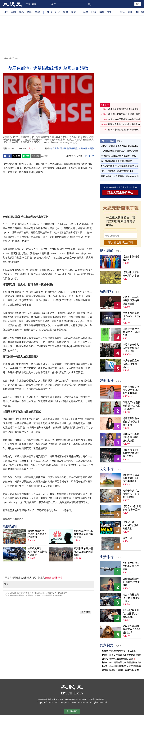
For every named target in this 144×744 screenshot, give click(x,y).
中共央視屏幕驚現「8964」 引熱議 (131, 314)
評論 (57, 12)
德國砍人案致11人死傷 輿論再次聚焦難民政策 (37, 513)
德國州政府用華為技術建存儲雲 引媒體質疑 (83, 495)
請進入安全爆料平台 (120, 191)
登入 (137, 4)
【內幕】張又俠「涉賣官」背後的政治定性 (120, 668)
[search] (70, 4)
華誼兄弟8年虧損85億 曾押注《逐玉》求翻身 (131, 404)
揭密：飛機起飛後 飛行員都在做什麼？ (131, 596)
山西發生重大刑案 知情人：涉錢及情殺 (131, 330)
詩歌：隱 (127, 536)
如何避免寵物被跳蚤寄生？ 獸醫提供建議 (131, 627)
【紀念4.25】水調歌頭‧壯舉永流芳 (132, 507)
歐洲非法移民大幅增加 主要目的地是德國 (83, 513)
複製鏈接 (35, 156)
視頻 (73, 12)
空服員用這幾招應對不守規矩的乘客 (131, 564)
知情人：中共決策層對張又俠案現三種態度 (131, 299)
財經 (93, 12)
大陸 (5, 12)
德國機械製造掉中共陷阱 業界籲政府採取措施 (37, 495)
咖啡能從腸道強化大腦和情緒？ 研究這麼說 (131, 612)
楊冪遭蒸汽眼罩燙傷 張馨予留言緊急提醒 (131, 420)
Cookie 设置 (72, 710)
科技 (85, 12)
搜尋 (89, 4)
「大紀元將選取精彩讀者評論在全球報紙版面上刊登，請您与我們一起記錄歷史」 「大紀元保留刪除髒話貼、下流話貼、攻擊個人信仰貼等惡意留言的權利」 (48, 560)
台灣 (37, 12)
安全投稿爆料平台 (54, 539)
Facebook (7, 156)
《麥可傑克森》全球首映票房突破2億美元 (131, 451)
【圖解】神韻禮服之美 (131, 257)
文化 (109, 12)
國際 (29, 12)
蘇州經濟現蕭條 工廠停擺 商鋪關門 (116, 160)
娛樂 (101, 12)
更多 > (119, 140)
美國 (13, 12)
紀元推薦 (110, 139)
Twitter (16, 156)
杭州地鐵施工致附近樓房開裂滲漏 (123, 108)
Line (26, 156)
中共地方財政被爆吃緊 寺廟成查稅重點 (118, 155)
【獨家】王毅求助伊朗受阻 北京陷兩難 (118, 650)
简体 (73, 156)
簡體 (34, 4)
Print (44, 156)
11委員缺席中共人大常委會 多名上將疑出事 (131, 346)
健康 (130, 12)
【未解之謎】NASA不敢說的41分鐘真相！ (132, 524)
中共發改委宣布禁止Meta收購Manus (131, 362)
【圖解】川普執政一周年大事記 (131, 273)
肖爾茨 (91, 148)
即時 (49, 12)
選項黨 (63, 148)
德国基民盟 (72, 148)
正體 (28, 4)
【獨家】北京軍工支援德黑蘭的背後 (117, 657)
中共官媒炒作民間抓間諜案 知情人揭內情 (119, 149)
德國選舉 (54, 148)
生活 (122, 12)
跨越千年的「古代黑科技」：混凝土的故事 (131, 492)
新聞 (12, 58)
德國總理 (83, 148)
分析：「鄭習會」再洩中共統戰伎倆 (117, 170)
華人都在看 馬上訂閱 (120, 241)
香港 (21, 12)
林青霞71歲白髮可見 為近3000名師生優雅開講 (131, 388)
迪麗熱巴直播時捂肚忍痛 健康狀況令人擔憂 (131, 436)
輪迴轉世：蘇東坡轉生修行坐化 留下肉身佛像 (131, 476)
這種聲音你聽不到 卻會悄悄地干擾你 (131, 580)
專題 (65, 12)
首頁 (6, 58)
